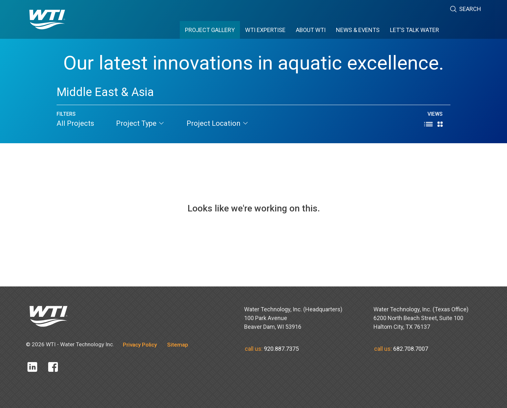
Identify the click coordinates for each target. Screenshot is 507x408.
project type (140, 123)
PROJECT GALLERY (210, 30)
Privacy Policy (140, 344)
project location (218, 123)
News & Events (358, 30)
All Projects (75, 123)
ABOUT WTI (311, 30)
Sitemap (177, 344)
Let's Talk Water (414, 30)
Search (465, 9)
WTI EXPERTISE (265, 30)
